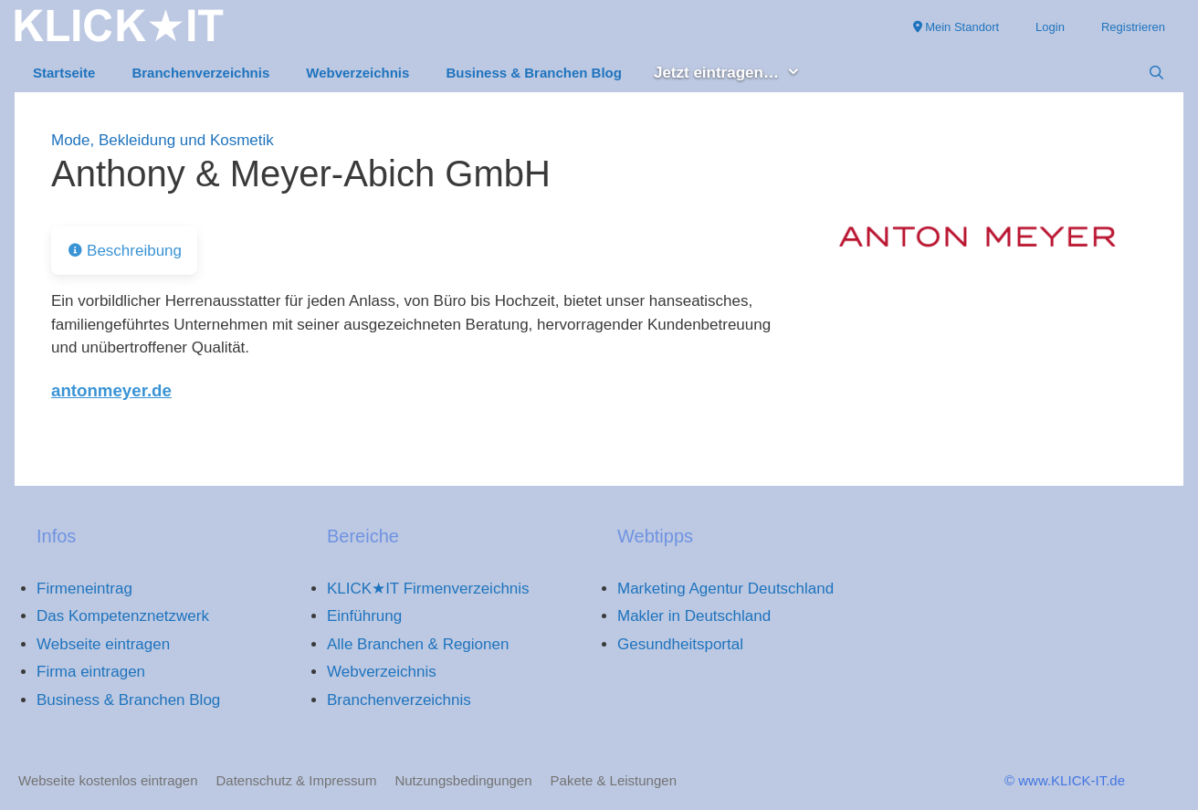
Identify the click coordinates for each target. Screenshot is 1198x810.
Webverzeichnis (357, 72)
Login (1050, 27)
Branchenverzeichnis (200, 72)
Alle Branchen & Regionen (418, 644)
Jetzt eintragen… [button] (736, 73)
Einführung (364, 616)
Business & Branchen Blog (534, 72)
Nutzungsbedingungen (462, 780)
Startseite (64, 72)
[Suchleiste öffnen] (1156, 73)
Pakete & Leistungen (614, 780)
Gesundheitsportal (680, 644)
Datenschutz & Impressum (296, 780)
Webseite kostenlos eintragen (108, 780)
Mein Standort (956, 27)
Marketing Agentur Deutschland (725, 588)
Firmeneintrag (84, 588)
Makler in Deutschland (694, 616)
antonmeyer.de (111, 390)
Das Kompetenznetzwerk (123, 616)
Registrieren (1133, 27)
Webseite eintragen (103, 644)
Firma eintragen (91, 671)
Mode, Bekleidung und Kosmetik (162, 140)
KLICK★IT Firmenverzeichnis (428, 588)
